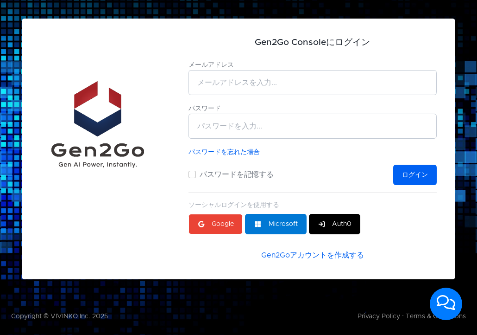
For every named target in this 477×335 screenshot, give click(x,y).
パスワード (204, 108)
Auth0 (335, 224)
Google (215, 224)
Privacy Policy (379, 316)
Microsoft (276, 224)
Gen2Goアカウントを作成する (312, 255)
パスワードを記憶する (237, 174)
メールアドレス (211, 65)
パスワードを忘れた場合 (224, 152)
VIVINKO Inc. (70, 316)
